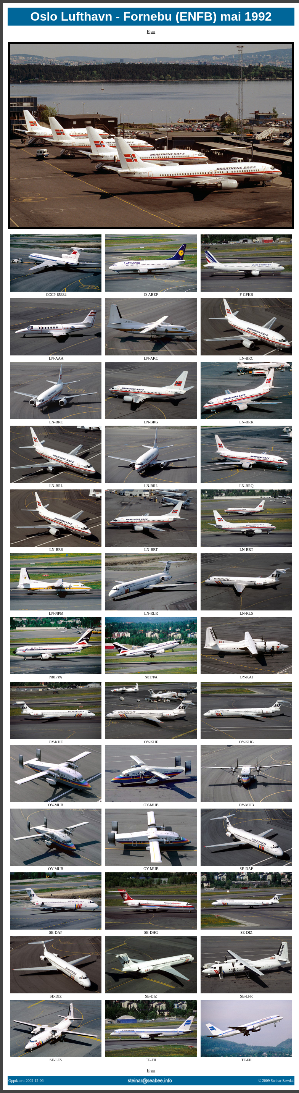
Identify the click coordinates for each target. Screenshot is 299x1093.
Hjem (151, 31)
